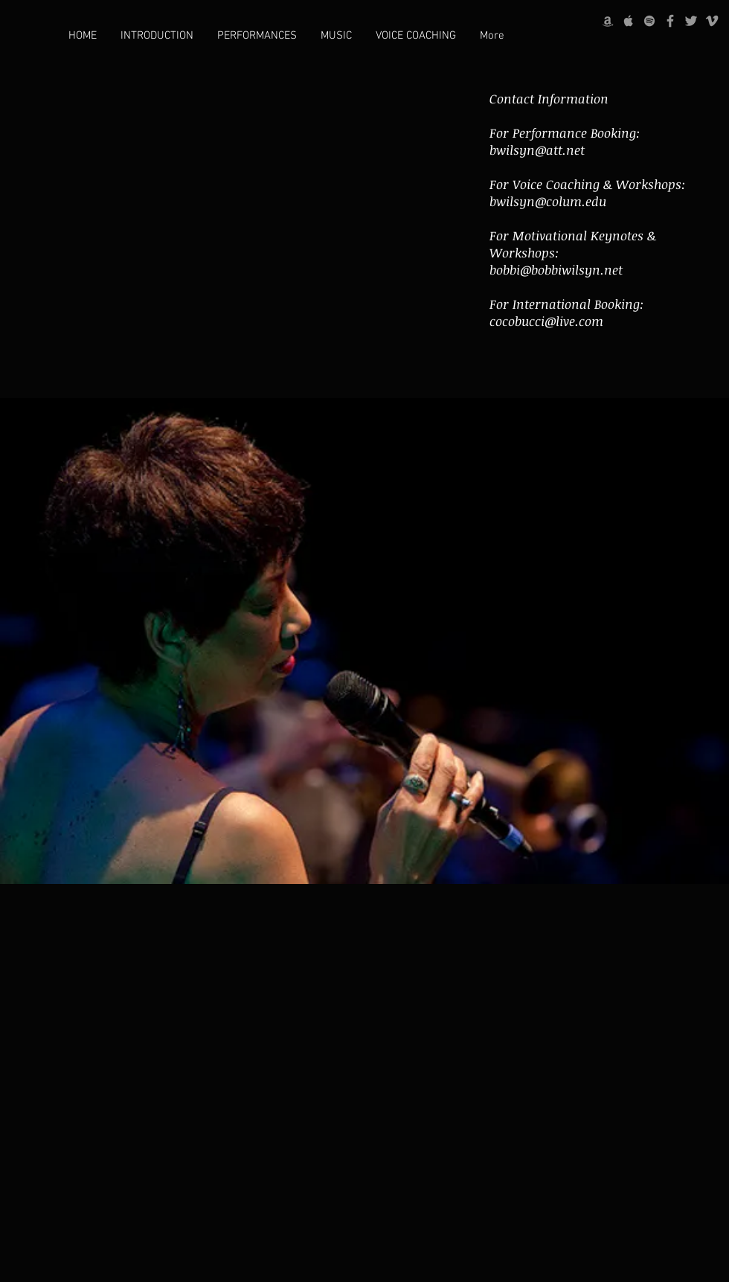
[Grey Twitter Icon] (691, 21)
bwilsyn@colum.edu (547, 201)
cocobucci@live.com (546, 321)
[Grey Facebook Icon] (670, 21)
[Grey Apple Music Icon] (628, 21)
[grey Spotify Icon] (649, 21)
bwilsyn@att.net (537, 149)
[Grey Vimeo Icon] (712, 21)
